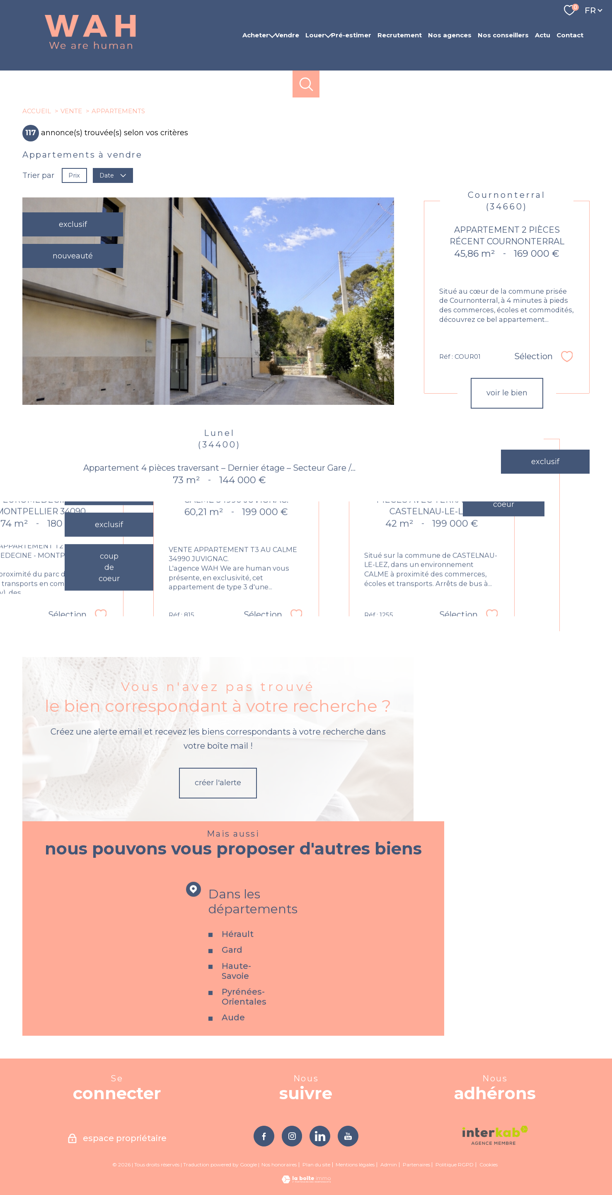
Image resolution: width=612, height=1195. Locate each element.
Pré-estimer (351, 35)
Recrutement (399, 35)
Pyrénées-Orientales (244, 1017)
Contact (569, 35)
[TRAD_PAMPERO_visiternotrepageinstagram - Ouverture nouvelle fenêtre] (292, 1136)
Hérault (238, 954)
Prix (74, 175)
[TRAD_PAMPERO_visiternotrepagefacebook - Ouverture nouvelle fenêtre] (264, 1136)
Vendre (287, 35)
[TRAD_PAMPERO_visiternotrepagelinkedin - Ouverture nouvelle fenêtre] (320, 1136)
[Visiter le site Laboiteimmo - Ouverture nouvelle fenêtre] (306, 1180)
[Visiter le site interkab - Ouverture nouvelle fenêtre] (495, 1135)
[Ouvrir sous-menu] (272, 35)
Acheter (255, 35)
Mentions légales (355, 1164)
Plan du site (316, 1164)
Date (113, 175)
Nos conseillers (503, 35)
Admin (388, 1164)
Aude (233, 1038)
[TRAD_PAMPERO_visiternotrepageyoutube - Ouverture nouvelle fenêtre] (348, 1136)
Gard (232, 970)
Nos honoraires (279, 1164)
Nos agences (450, 35)
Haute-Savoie (236, 991)
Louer (315, 35)
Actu (542, 35)
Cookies (488, 1165)
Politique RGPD (454, 1164)
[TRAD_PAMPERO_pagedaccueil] (90, 49)
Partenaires (416, 1164)
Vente (71, 111)
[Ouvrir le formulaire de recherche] (306, 84)
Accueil (36, 111)
